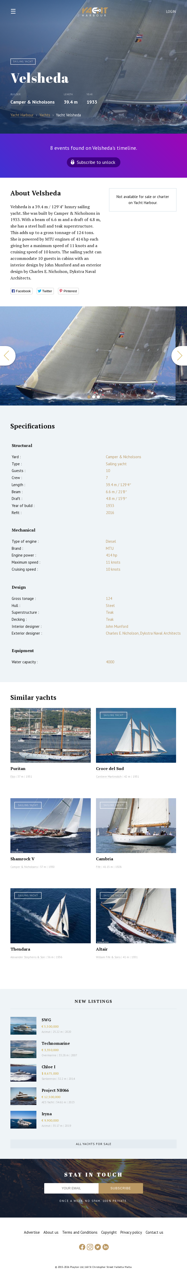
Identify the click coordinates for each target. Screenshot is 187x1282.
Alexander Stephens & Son (27, 957)
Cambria (104, 859)
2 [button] (93, 396)
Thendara (20, 949)
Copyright (109, 1232)
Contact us (154, 1232)
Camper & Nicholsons (32, 102)
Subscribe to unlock (96, 162)
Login (171, 11)
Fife (98, 867)
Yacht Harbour (95, 12)
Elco (12, 776)
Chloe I (48, 1066)
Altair (102, 949)
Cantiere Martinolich (109, 776)
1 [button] (89, 396)
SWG (46, 1019)
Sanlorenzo (49, 1079)
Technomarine (56, 1043)
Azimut (46, 1032)
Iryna (47, 1113)
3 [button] (98, 396)
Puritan (17, 768)
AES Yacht (48, 1102)
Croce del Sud (110, 768)
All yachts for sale (93, 1144)
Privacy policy (131, 1232)
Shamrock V (22, 859)
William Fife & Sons (108, 957)
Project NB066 (55, 1090)
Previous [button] (8, 356)
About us (51, 1232)
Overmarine (49, 1055)
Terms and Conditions (80, 1232)
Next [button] (179, 356)
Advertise (32, 1232)
